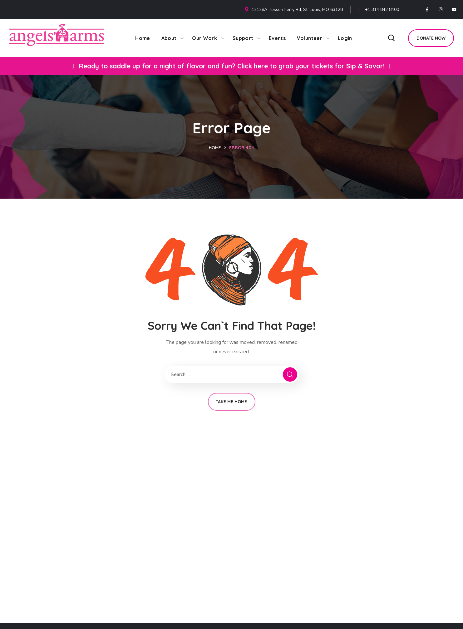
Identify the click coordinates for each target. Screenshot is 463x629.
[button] (391, 38)
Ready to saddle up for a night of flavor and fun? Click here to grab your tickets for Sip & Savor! (232, 66)
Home (215, 148)
